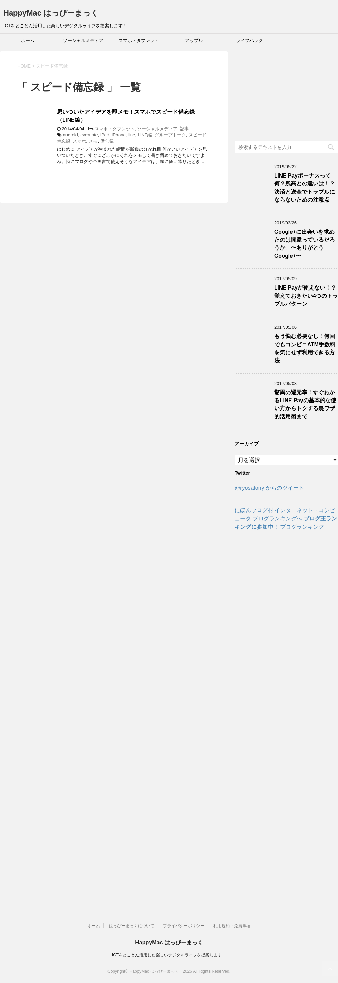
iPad (104, 135)
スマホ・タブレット (139, 40)
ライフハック (249, 40)
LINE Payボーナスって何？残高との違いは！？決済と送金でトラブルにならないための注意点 (304, 188)
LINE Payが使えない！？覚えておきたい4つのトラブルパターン (306, 296)
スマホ (79, 141)
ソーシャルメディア (83, 40)
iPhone (118, 135)
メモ (93, 141)
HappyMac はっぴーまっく (51, 13)
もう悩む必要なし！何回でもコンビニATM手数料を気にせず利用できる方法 (304, 348)
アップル (194, 40)
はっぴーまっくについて (131, 925)
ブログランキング (302, 527)
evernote (89, 135)
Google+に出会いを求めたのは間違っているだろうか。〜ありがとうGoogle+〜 (304, 244)
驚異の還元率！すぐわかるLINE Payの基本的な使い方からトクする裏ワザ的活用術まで (305, 404)
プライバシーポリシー (183, 925)
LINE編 (145, 135)
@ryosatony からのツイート (269, 488)
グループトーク (170, 135)
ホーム (27, 40)
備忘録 (107, 141)
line (131, 135)
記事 (184, 128)
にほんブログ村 (254, 510)
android (70, 135)
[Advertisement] (286, 94)
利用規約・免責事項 (231, 925)
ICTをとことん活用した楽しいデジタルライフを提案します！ (169, 955)
